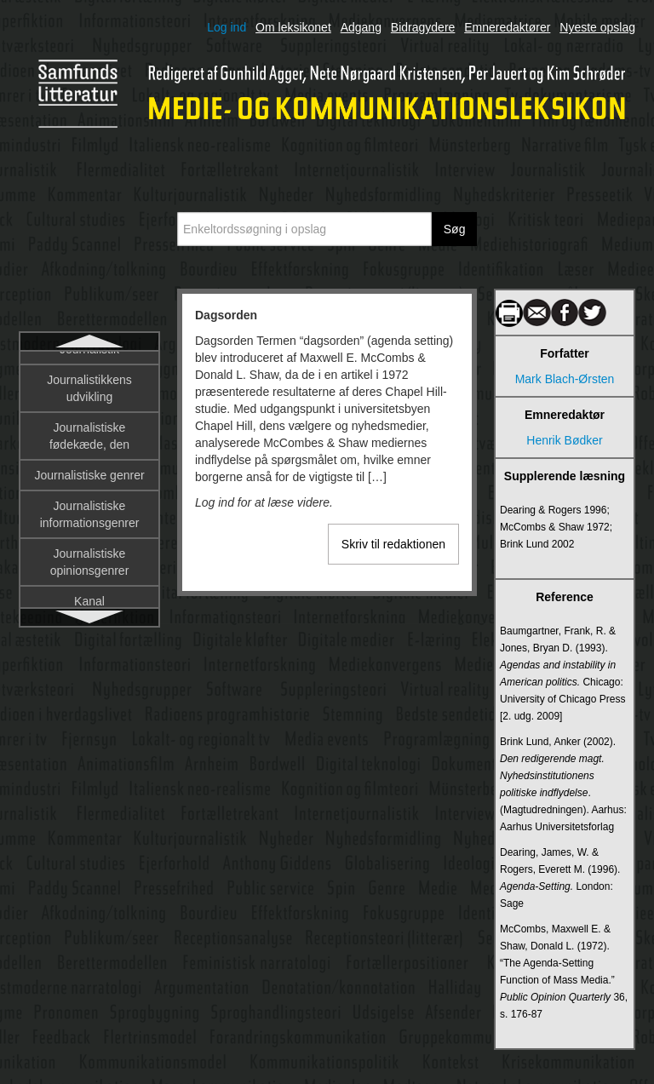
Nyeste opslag (597, 27)
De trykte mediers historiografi (89, 529)
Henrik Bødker (564, 440)
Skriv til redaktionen (393, 544)
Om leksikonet (293, 27)
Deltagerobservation (89, 569)
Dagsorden (89, 368)
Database (89, 429)
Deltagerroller (89, 599)
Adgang (361, 27)
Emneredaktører (507, 27)
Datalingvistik (89, 490)
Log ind (226, 27)
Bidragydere (423, 27)
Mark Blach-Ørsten (565, 379)
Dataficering (90, 460)
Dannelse (89, 398)
